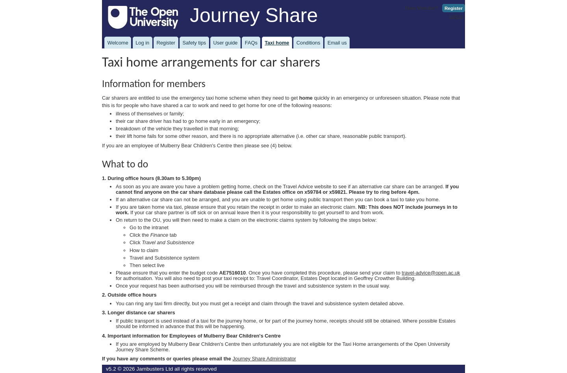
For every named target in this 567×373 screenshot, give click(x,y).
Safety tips (194, 43)
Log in (456, 16)
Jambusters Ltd (154, 369)
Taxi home (277, 43)
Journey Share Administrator (264, 359)
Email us (337, 43)
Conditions (308, 43)
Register (454, 8)
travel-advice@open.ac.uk (431, 273)
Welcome (117, 43)
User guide (225, 43)
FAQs (251, 43)
